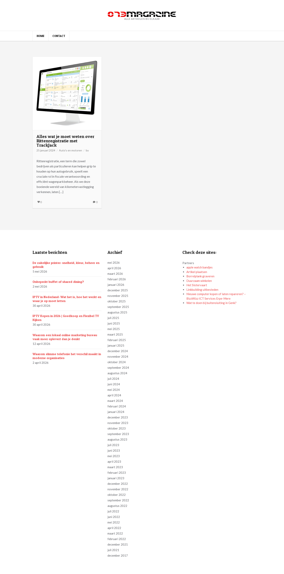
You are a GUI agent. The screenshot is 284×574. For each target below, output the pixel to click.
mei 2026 (113, 262)
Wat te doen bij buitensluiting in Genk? (211, 303)
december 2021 (117, 544)
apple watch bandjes (199, 267)
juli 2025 (113, 318)
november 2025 (117, 295)
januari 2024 (115, 412)
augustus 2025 (117, 312)
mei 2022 (113, 522)
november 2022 (117, 489)
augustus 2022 (117, 505)
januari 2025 (115, 345)
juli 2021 (113, 550)
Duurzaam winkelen (199, 280)
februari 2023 (116, 472)
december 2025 (117, 290)
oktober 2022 (116, 494)
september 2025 (118, 307)
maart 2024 (115, 400)
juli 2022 (113, 511)
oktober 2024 (116, 362)
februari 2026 (116, 279)
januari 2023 (115, 478)
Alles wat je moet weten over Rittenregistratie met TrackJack (65, 141)
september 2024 (118, 367)
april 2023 (114, 461)
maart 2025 (115, 334)
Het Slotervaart (196, 285)
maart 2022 (115, 533)
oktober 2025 (116, 301)
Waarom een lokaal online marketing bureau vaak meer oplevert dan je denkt (65, 337)
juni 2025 (113, 323)
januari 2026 (115, 284)
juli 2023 (113, 445)
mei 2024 (113, 389)
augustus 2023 (117, 439)
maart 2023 (115, 467)
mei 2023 (113, 456)
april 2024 (114, 395)
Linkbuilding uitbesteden (202, 289)
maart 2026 (115, 273)
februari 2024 (116, 406)
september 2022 (118, 500)
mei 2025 (113, 329)
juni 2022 (113, 517)
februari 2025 (116, 340)
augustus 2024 (117, 373)
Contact (58, 36)
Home (40, 36)
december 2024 (117, 351)
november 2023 (117, 423)
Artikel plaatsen (196, 272)
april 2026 (114, 268)
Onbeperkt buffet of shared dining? (58, 282)
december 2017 (117, 555)
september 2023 (118, 434)
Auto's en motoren (70, 150)
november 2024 (117, 356)
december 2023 (117, 417)
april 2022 (114, 528)
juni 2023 (113, 450)
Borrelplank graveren (200, 276)
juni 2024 (113, 384)
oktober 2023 (116, 428)
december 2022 (117, 483)
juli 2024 (113, 378)
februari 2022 (116, 539)
